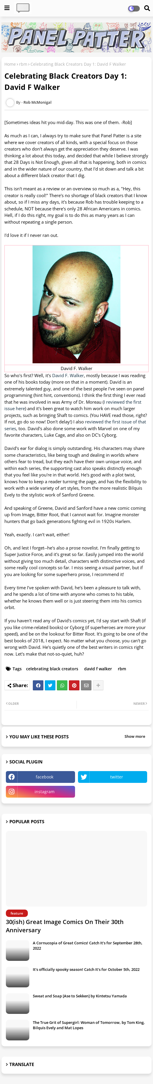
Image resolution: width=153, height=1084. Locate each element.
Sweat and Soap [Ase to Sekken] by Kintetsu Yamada (80, 996)
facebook (44, 777)
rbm (23, 64)
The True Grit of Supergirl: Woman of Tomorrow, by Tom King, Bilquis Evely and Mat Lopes (89, 1025)
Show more (135, 736)
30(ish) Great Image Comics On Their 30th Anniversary (65, 926)
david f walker (98, 668)
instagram (45, 791)
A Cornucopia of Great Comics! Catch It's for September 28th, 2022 (87, 945)
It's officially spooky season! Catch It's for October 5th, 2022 (86, 969)
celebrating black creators (52, 668)
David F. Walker (68, 375)
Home (10, 64)
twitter (116, 777)
